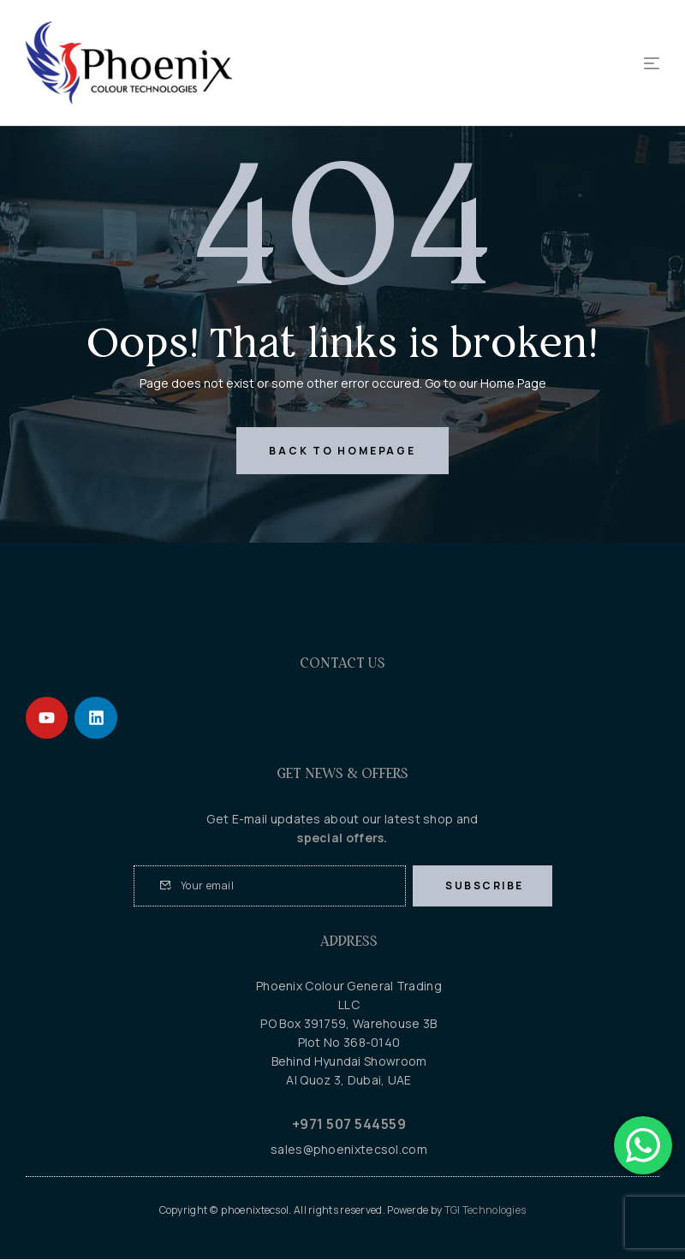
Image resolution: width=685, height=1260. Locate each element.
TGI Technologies (485, 1211)
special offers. (342, 838)
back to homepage (342, 450)
